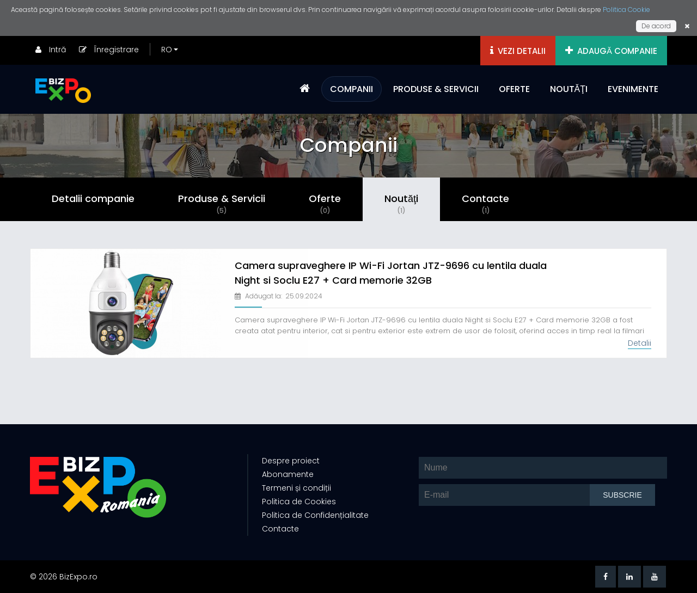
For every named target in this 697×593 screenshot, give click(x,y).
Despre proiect (291, 460)
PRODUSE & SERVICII (436, 89)
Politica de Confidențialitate (315, 515)
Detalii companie (93, 198)
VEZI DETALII (518, 51)
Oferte (325, 204)
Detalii (639, 343)
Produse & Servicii (221, 204)
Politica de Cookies (299, 501)
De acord (656, 25)
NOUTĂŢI (569, 89)
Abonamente (288, 474)
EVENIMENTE (633, 89)
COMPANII (351, 89)
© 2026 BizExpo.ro (63, 576)
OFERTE (514, 89)
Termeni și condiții (296, 487)
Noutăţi (401, 204)
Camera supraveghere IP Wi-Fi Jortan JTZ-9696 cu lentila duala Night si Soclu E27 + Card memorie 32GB (391, 273)
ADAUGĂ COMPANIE (611, 51)
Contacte (485, 204)
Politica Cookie (626, 9)
